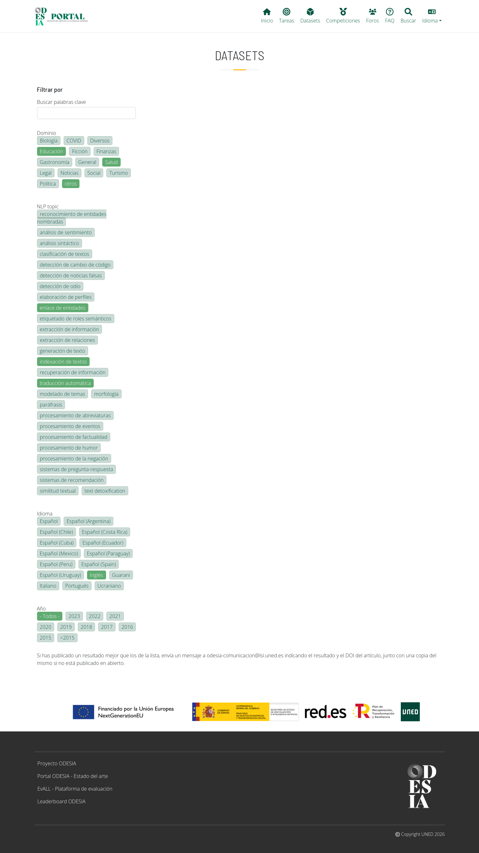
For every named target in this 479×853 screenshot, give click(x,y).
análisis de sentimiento (66, 232)
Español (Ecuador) (102, 542)
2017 (107, 626)
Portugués (77, 585)
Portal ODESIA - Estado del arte (72, 776)
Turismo (118, 172)
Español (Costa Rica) (105, 531)
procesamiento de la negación (74, 458)
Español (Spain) (98, 564)
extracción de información (69, 329)
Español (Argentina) (88, 521)
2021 (115, 616)
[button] (431, 16)
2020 (46, 626)
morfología (106, 393)
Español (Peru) (56, 564)
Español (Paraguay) (108, 553)
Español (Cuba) (57, 542)
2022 (95, 616)
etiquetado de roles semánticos (75, 318)
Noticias (69, 172)
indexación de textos (63, 361)
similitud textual (58, 490)
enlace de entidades (62, 307)
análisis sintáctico (59, 243)
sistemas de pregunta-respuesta (76, 469)
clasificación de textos (64, 253)
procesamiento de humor (69, 447)
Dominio (46, 133)
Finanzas (106, 151)
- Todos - (50, 616)
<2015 (67, 637)
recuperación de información (73, 372)
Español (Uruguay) (60, 575)
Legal (46, 172)
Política (48, 183)
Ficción (79, 151)
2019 (66, 626)
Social (93, 172)
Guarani (121, 575)
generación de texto (62, 350)
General (87, 162)
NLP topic (48, 206)
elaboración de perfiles (66, 297)
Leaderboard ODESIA (61, 801)
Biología (49, 140)
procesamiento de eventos (70, 426)
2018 (86, 626)
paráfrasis (51, 404)
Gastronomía (55, 162)
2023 (74, 616)
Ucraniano (109, 585)
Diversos (100, 140)
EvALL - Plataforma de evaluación (74, 788)
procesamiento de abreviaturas (75, 415)
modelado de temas (62, 393)
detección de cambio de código (75, 264)
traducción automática (65, 383)
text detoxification (105, 490)
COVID (73, 140)
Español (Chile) (56, 531)
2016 (127, 626)
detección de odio (60, 286)
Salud (111, 162)
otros (71, 183)
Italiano (48, 585)
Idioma (45, 513)
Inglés (96, 575)
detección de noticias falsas (71, 275)
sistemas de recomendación (72, 480)
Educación (51, 151)
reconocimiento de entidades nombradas (71, 218)
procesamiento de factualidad (74, 436)
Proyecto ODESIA (56, 763)
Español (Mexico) (59, 553)
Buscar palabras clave (61, 101)
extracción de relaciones (67, 340)
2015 (46, 637)
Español (49, 521)
